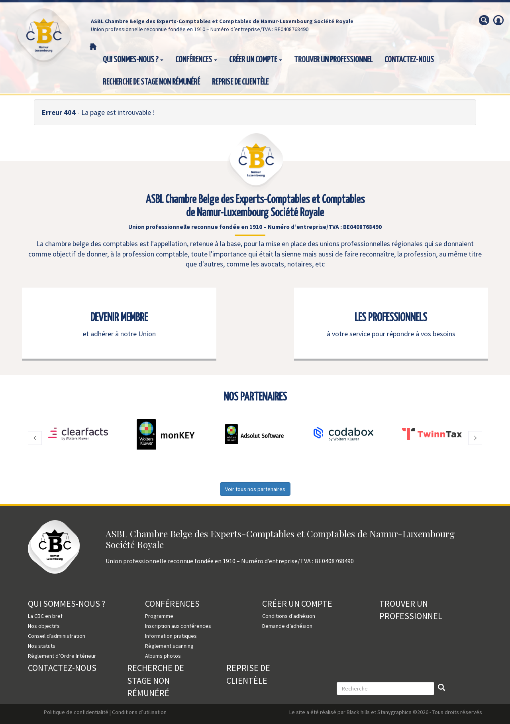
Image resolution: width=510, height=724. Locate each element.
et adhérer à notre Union (119, 333)
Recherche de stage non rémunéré (151, 82)
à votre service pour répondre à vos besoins (391, 333)
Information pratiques (171, 635)
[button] (35, 438)
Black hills (358, 712)
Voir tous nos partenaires (255, 489)
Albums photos (163, 655)
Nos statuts (41, 645)
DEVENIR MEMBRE (119, 318)
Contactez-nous (409, 60)
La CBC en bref (45, 615)
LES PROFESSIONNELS (391, 318)
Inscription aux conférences (178, 625)
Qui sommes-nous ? (133, 60)
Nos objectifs (44, 625)
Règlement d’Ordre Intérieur (62, 655)
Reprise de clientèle (240, 82)
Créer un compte (255, 60)
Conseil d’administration (56, 635)
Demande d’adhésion (287, 625)
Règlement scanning (169, 645)
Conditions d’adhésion (288, 615)
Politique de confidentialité (76, 712)
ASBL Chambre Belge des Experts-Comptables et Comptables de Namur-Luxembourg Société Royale (222, 21)
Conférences (196, 60)
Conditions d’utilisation (139, 712)
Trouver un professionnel (333, 60)
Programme (159, 615)
